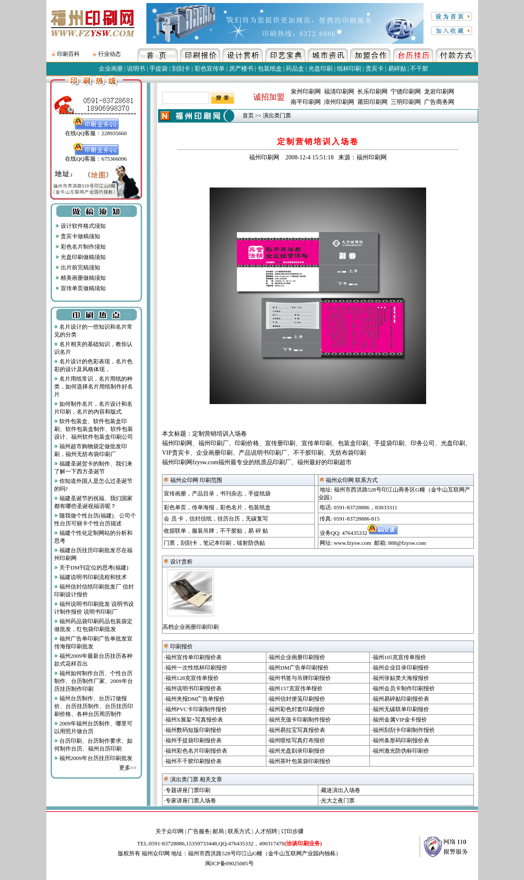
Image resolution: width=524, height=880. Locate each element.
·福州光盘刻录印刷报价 (296, 750)
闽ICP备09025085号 (229, 863)
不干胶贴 (231, 530)
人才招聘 (266, 831)
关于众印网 (169, 831)
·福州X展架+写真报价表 (193, 719)
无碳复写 (257, 518)
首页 (248, 115)
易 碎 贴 (258, 530)
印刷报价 (178, 646)
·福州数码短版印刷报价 (192, 730)
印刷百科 (68, 54)
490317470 (290, 843)
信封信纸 (200, 518)
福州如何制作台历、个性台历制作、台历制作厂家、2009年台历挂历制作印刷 (93, 681)
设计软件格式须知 (80, 226)
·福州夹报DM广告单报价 (194, 699)
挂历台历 (228, 518)
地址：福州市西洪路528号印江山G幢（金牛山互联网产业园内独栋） (256, 853)
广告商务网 (439, 102)
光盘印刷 (320, 68)
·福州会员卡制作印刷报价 (403, 688)
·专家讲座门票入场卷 (190, 800)
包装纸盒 (270, 68)
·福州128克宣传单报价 (191, 678)
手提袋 (158, 68)
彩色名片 (231, 507)
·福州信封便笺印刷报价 (296, 699)
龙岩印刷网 (439, 91)
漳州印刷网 (339, 102)
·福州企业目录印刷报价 (400, 667)
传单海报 (203, 507)
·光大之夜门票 (337, 800)
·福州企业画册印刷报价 (296, 657)
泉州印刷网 (306, 91)
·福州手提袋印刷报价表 (192, 740)
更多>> (128, 767)
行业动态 (109, 54)
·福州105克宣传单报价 (399, 657)
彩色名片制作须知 (80, 246)
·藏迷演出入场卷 (340, 790)
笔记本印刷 (217, 543)
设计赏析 (178, 561)
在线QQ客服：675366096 (95, 156)
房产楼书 (241, 68)
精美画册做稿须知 (80, 278)
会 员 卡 (174, 518)
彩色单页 (175, 507)
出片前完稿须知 (77, 267)
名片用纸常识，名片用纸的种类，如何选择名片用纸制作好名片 (93, 386)
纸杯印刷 (349, 68)
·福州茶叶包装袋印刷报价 (299, 761)
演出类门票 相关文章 (193, 779)
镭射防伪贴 (251, 543)
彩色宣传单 (209, 68)
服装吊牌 (203, 530)
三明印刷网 (406, 102)
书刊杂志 (231, 493)
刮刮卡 (181, 68)
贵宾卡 (375, 68)
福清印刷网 (339, 91)
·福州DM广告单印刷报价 (298, 667)
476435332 (370, 533)
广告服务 (199, 831)
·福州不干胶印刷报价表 (192, 761)
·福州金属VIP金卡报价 (399, 719)
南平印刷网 (306, 102)
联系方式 (239, 831)
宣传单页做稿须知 (80, 288)
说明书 (136, 68)
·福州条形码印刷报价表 (400, 740)
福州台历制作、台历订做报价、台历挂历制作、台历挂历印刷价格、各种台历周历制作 (93, 706)
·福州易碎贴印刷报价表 (400, 699)
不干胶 (419, 68)
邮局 (218, 831)
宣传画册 (175, 493)
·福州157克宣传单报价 (295, 688)
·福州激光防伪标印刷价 (400, 750)
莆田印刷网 (372, 102)
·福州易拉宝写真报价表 (296, 730)
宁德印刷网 (406, 91)
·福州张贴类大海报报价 (400, 678)
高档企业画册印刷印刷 (188, 627)
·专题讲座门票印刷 (187, 790)
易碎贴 (397, 68)
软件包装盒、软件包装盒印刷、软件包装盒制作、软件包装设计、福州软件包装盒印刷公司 (93, 429)
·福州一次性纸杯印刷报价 (195, 667)
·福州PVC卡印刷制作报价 (195, 709)
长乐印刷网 (372, 91)
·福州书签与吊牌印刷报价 (299, 678)
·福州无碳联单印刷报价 (400, 709)
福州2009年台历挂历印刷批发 (93, 758)
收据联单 (175, 530)
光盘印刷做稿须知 (80, 257)
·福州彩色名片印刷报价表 (195, 750)
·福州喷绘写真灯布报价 (296, 740)
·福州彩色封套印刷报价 (296, 709)
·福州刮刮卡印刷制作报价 (403, 730)
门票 (169, 543)
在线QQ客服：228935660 (95, 130)
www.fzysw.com (352, 543)
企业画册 (111, 68)
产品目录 (203, 493)
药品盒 (295, 68)
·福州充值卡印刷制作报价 (299, 719)
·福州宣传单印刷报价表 (192, 657)
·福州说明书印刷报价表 (192, 688)
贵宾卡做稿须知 (77, 236)
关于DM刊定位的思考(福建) (91, 567)
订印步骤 (292, 831)
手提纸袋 (259, 493)
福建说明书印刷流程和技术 (90, 577)
